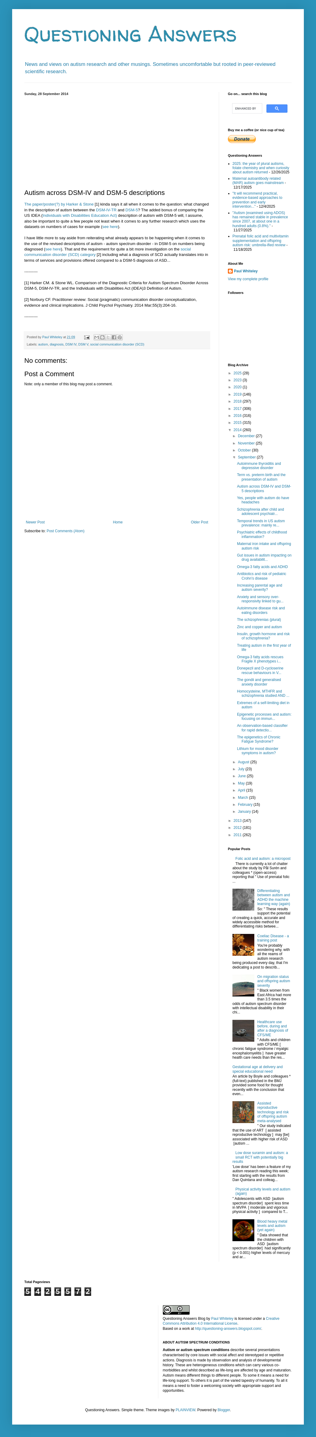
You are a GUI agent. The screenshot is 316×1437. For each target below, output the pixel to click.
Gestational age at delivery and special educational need (257, 1069)
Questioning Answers (130, 33)
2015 (238, 423)
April (242, 790)
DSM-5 (131, 210)
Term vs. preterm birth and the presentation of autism (261, 477)
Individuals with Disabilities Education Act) (80, 215)
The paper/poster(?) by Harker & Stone (59, 204)
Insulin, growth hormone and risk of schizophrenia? (263, 636)
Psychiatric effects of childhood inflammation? (262, 534)
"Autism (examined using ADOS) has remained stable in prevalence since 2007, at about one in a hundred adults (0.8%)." (260, 219)
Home (118, 522)
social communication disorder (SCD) (117, 344)
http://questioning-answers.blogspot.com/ (228, 1328)
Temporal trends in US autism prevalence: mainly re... (261, 523)
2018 (238, 401)
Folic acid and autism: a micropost (262, 858)
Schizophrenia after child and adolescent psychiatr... (260, 511)
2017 (238, 409)
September (247, 457)
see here (110, 226)
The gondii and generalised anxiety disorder (259, 682)
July (242, 769)
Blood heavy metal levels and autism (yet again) (272, 1225)
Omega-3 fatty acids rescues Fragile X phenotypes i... (260, 659)
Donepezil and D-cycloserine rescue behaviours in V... (260, 670)
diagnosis (57, 344)
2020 (238, 387)
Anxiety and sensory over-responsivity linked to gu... (260, 599)
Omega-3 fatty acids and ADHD (262, 567)
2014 (238, 430)
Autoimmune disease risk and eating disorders (261, 610)
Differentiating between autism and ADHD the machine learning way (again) (273, 897)
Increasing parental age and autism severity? (259, 587)
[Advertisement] (117, 141)
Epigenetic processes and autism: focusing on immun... (264, 716)
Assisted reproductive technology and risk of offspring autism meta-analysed (273, 1112)
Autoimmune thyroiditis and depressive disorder (259, 465)
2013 (238, 821)
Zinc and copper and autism (259, 627)
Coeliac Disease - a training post (273, 938)
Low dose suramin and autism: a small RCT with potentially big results (260, 1157)
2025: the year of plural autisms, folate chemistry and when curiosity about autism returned (260, 168)
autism (43, 344)
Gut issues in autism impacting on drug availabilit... (264, 557)
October (245, 450)
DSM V (83, 344)
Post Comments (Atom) (65, 531)
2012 (238, 828)
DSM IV (70, 344)
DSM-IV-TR (106, 210)
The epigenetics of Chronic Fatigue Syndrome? (258, 739)
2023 (238, 380)
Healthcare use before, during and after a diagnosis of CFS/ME (272, 1028)
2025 (238, 373)
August (244, 762)
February (245, 804)
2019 (238, 394)
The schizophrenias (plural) (259, 620)
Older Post (199, 522)
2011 (238, 835)
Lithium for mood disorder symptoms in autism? (257, 751)
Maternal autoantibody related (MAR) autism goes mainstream (258, 180)
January (245, 811)
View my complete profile (248, 279)
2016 (238, 416)
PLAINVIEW (185, 1410)
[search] (246, 108)
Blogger (224, 1410)
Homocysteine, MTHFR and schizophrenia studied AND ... (263, 693)
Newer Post (35, 522)
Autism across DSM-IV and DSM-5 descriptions (264, 488)
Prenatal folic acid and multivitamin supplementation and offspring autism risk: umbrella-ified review (260, 240)
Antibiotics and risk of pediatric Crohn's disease (261, 576)
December (247, 436)
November (247, 443)
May (242, 783)
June (242, 776)
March (243, 797)
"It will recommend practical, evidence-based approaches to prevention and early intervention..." (257, 200)
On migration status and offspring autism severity (273, 981)
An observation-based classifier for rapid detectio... (262, 728)
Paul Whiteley (246, 271)
